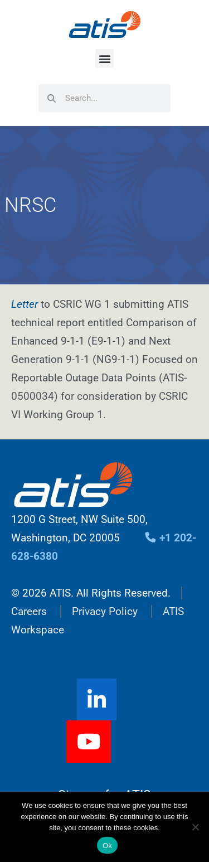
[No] (195, 826)
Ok (107, 845)
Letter (24, 304)
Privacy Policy (105, 611)
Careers (29, 611)
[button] (104, 58)
